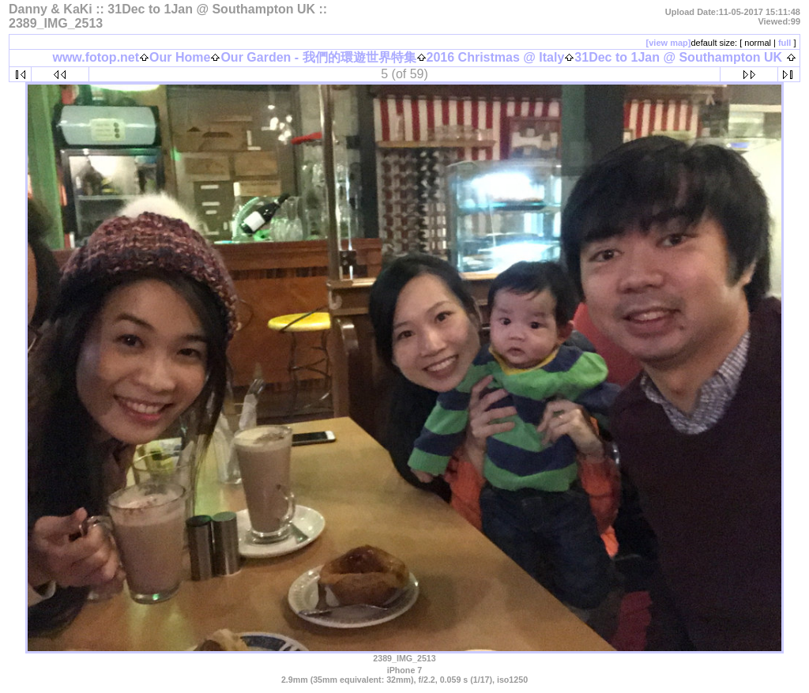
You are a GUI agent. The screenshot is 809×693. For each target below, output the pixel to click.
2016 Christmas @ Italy (496, 57)
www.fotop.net (95, 57)
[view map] (668, 42)
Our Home (179, 57)
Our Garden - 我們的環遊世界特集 (318, 57)
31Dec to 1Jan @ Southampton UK (678, 57)
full (785, 42)
